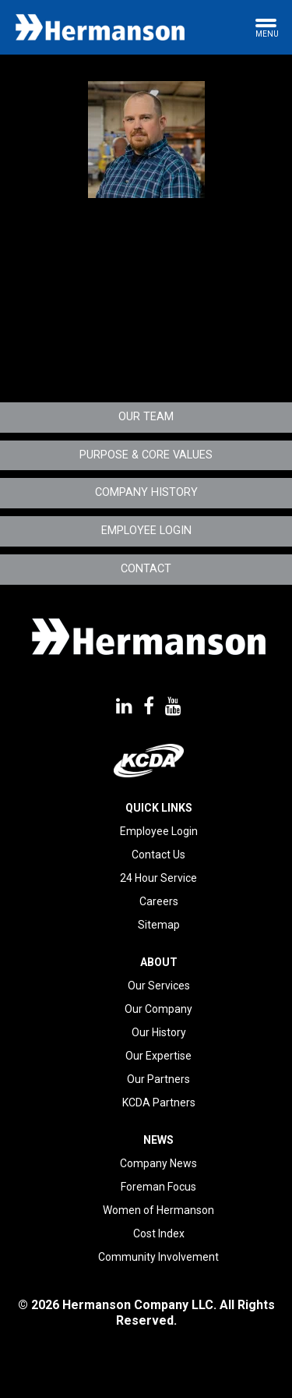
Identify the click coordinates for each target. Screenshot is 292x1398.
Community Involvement (158, 1257)
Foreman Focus (158, 1186)
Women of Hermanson (158, 1210)
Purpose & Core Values (146, 455)
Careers (158, 901)
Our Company (158, 1009)
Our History (159, 1032)
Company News (158, 1163)
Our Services (159, 985)
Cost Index (159, 1233)
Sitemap (159, 924)
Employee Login (146, 530)
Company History (146, 492)
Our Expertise (158, 1055)
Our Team (146, 416)
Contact (146, 568)
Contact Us (158, 854)
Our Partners (158, 1079)
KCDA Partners (158, 1102)
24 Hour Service (158, 878)
